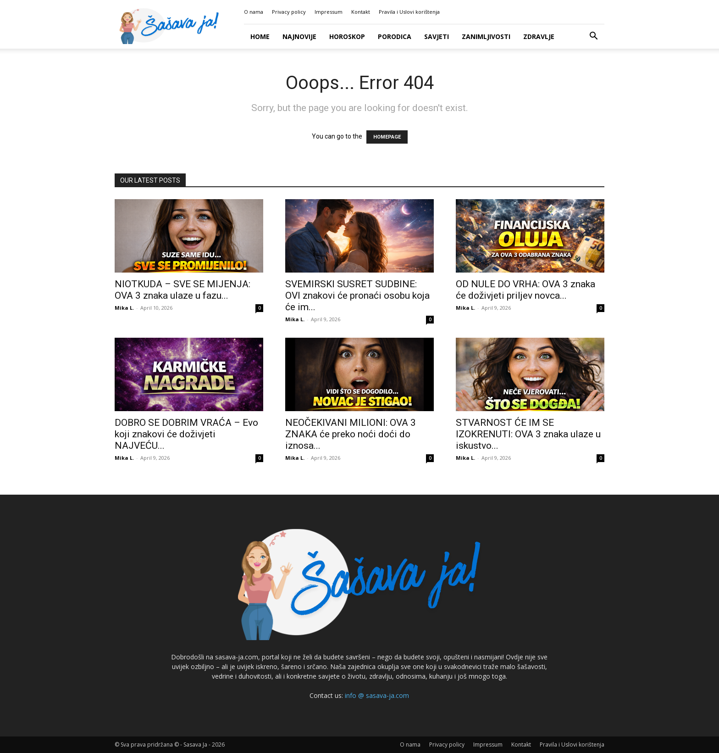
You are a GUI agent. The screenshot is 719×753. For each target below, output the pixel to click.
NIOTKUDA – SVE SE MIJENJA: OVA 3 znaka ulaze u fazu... (182, 290)
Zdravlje (538, 36)
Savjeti (436, 36)
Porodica (394, 36)
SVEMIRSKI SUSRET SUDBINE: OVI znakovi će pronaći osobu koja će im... (357, 295)
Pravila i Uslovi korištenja (409, 11)
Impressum (329, 11)
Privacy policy (289, 11)
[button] (593, 37)
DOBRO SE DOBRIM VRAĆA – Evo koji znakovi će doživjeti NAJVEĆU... (186, 434)
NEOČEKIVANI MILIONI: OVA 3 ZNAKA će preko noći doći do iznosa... (350, 434)
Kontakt (360, 11)
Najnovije (299, 36)
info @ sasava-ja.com (377, 695)
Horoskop (347, 36)
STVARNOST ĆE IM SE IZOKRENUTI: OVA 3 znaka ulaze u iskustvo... (528, 434)
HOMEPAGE (387, 137)
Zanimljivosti (486, 36)
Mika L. (124, 307)
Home (260, 36)
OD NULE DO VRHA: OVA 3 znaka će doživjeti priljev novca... (525, 290)
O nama (253, 11)
